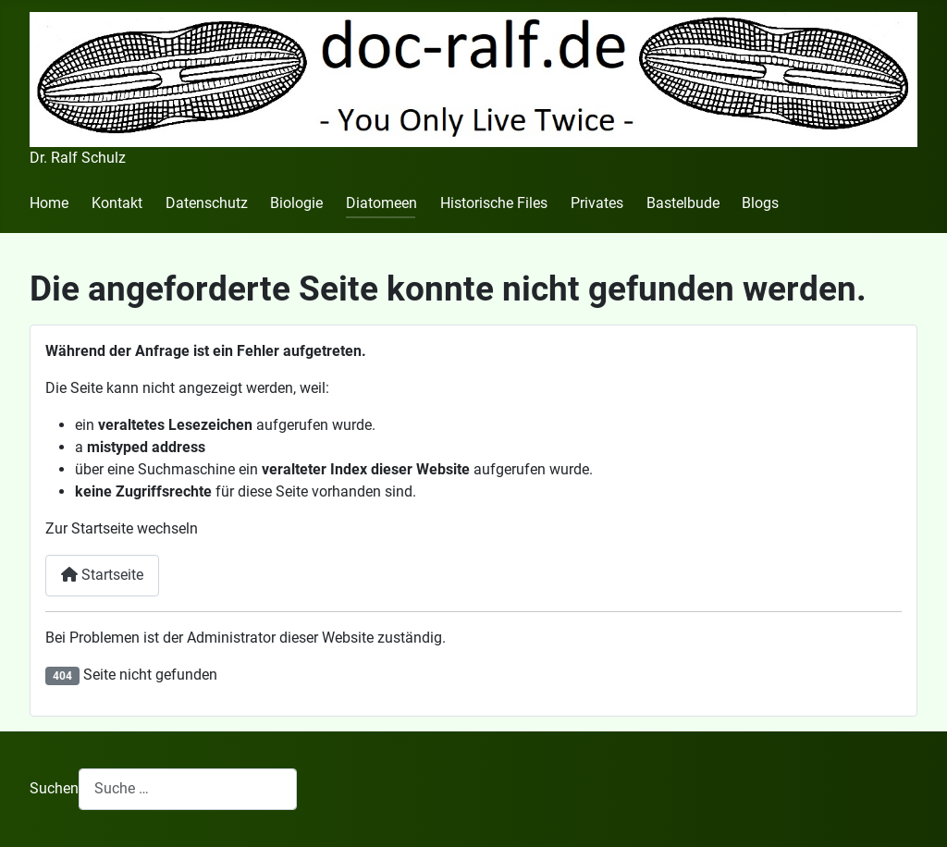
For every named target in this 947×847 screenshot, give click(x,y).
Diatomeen (381, 203)
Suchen (54, 788)
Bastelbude (682, 203)
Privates (597, 203)
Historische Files (493, 203)
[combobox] (188, 789)
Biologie (296, 203)
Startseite (102, 574)
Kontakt (117, 203)
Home (49, 203)
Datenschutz (207, 203)
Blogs (760, 203)
